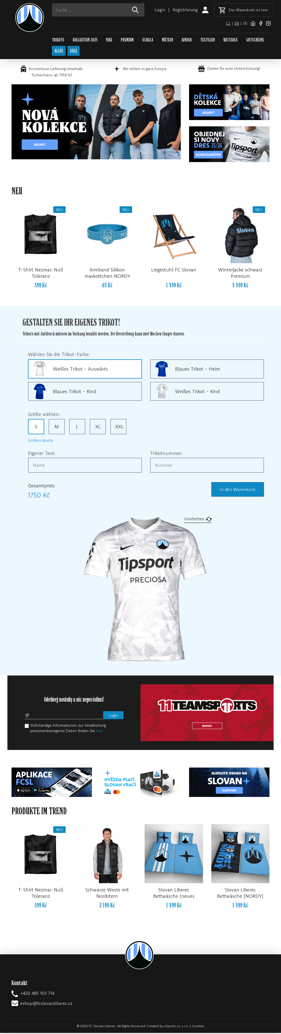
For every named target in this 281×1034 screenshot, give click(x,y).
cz (228, 23)
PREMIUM (127, 40)
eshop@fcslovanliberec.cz (46, 1004)
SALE (74, 51)
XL (98, 427)
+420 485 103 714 (37, 994)
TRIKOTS (58, 40)
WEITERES (230, 40)
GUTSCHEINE (255, 40)
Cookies (198, 1027)
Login (159, 9)
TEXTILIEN (207, 40)
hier (99, 731)
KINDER (187, 40)
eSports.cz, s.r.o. (176, 1027)
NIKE (109, 40)
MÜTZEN (167, 40)
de (245, 23)
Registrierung (185, 9)
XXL (119, 427)
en (236, 23)
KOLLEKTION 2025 (85, 40)
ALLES (59, 51)
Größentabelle (40, 441)
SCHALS (147, 40)
